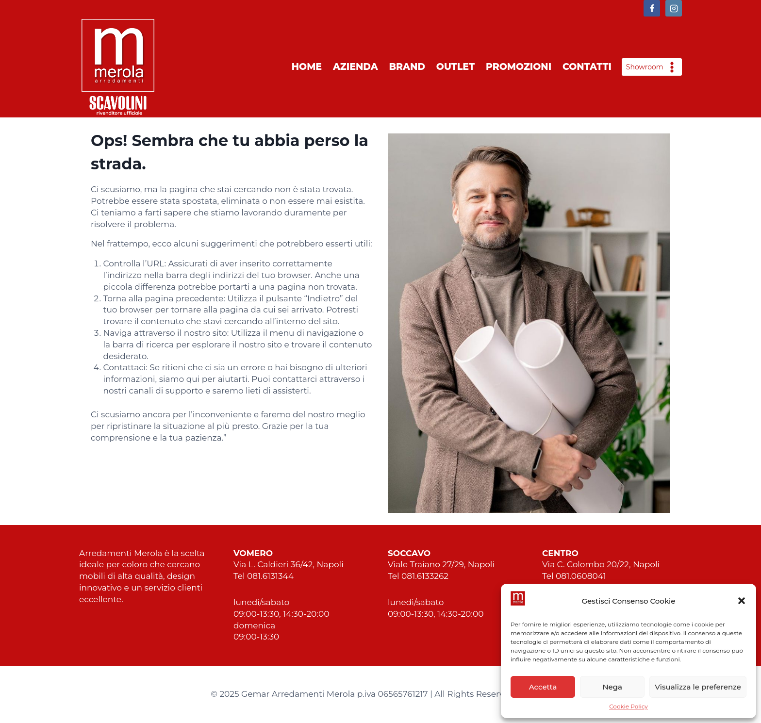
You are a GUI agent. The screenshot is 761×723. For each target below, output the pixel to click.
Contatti (587, 66)
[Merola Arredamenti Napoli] (118, 67)
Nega (612, 686)
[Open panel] (652, 67)
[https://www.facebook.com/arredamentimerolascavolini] (652, 8)
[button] (741, 601)
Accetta (543, 686)
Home (307, 66)
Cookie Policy (628, 706)
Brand (407, 66)
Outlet (455, 66)
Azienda (355, 66)
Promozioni (518, 66)
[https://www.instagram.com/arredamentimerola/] (673, 8)
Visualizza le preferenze (698, 686)
